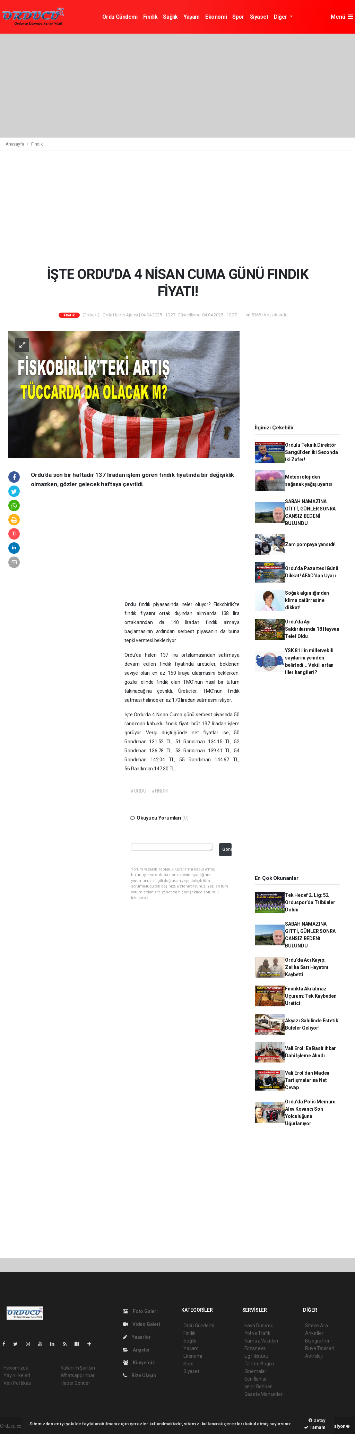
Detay (317, 1420)
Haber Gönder (75, 1383)
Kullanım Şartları (78, 1368)
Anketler (314, 1333)
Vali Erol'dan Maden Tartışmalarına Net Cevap (307, 1080)
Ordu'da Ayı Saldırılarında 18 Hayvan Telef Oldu (312, 629)
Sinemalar (255, 1371)
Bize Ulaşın (139, 1375)
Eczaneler (255, 1348)
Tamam (315, 1427)
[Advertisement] (177, 85)
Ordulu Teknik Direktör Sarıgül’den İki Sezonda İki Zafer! (311, 452)
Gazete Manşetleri (264, 1394)
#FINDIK (159, 791)
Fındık (150, 17)
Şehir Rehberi (258, 1386)
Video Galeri (141, 1324)
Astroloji (313, 1356)
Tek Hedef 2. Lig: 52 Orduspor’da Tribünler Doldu (310, 902)
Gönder (227, 849)
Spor (238, 17)
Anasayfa (15, 144)
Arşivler (136, 1350)
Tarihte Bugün (259, 1363)
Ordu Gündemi (120, 17)
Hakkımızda (15, 1368)
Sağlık (170, 17)
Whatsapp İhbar (77, 1375)
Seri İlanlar (255, 1379)
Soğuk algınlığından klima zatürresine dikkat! (307, 600)
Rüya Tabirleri (319, 1348)
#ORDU (138, 791)
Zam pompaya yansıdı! (310, 544)
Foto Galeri (140, 1311)
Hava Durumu (259, 1325)
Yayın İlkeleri (16, 1375)
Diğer (281, 17)
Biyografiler (317, 1341)
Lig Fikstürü (256, 1356)
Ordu (131, 604)
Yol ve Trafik (257, 1333)
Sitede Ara (316, 1325)
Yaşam (191, 17)
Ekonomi (216, 17)
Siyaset (259, 17)
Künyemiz (139, 1362)
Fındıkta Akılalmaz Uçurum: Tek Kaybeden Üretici (311, 996)
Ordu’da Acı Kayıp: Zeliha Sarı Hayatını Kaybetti (306, 967)
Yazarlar (136, 1337)
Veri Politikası (17, 1383)
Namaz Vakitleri (261, 1341)
